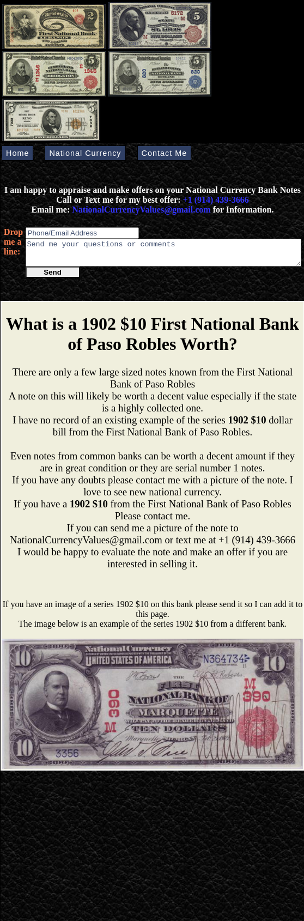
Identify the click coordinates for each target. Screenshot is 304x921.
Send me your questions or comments (163, 255)
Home (17, 153)
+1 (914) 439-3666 (216, 199)
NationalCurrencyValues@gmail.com (140, 209)
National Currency (85, 153)
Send (53, 277)
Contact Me (164, 153)
